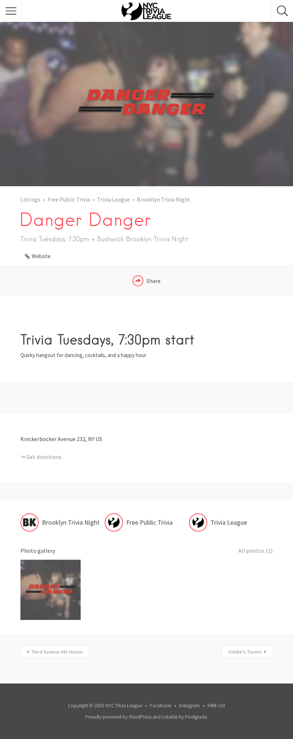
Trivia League (113, 199)
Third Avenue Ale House (57, 651)
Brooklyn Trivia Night (163, 199)
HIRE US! (216, 705)
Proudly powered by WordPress (118, 716)
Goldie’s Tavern (245, 651)
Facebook (160, 705)
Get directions (44, 456)
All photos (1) (255, 550)
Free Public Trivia (68, 199)
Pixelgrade (196, 716)
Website (41, 256)
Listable (170, 716)
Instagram (189, 705)
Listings (30, 199)
